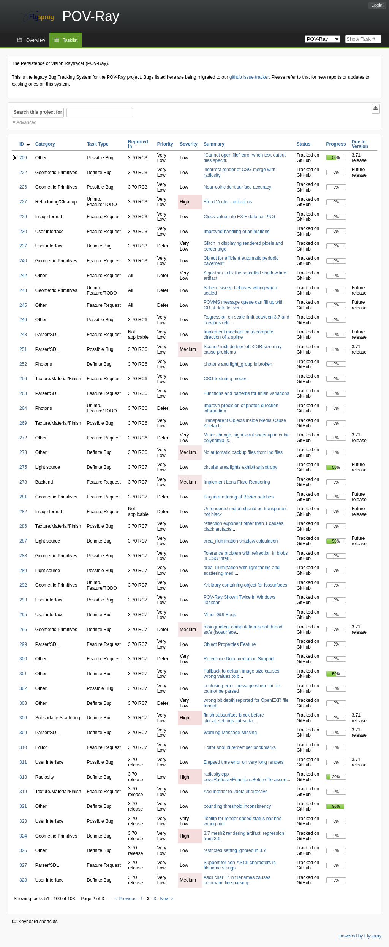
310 (23, 747)
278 (23, 482)
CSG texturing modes (225, 378)
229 (23, 216)
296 (23, 629)
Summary (214, 144)
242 (23, 275)
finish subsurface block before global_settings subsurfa (234, 717)
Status (304, 144)
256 (23, 378)
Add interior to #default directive (236, 791)
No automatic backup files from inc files (243, 452)
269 (23, 423)
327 (23, 865)
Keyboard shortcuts (35, 921)
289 (23, 570)
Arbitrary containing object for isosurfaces (245, 585)
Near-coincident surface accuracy (237, 187)
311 (23, 762)
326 (23, 850)
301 (23, 673)
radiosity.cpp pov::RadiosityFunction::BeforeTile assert (245, 776)
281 (23, 497)
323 (23, 821)
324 (23, 836)
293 (23, 600)
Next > (167, 898)
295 (23, 614)
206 (23, 157)
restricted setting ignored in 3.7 (235, 850)
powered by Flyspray (360, 936)
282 (23, 511)
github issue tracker (249, 77)
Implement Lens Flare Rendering (237, 482)
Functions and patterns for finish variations (246, 393)
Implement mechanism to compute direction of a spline (238, 334)
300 (23, 658)
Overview (35, 40)
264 (23, 408)
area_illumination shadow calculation (241, 541)
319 (23, 791)
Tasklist (70, 40)
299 (23, 644)
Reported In (138, 144)
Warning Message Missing (230, 732)
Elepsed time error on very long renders (244, 762)
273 (23, 452)
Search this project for (38, 112)
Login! (377, 5)
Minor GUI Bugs (220, 614)
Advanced (26, 122)
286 (23, 526)
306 (23, 717)
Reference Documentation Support (239, 658)
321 (23, 806)
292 (23, 585)
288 (23, 555)
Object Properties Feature (230, 644)
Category (45, 144)
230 (23, 231)
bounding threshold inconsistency (237, 806)
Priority (165, 144)
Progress (336, 144)
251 (23, 349)
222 (23, 172)
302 (23, 688)
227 (23, 202)
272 (23, 438)
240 (23, 260)
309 (23, 732)
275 (23, 467)
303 (23, 703)
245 (23, 305)
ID (24, 144)
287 (23, 541)
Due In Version (360, 144)
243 (23, 290)
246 (23, 319)
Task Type (97, 144)
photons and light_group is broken (238, 364)
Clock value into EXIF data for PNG (239, 216)
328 (23, 880)
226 (23, 187)
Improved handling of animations (236, 231)
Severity (189, 144)
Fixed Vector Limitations (228, 202)
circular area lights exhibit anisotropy (240, 467)
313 (23, 777)
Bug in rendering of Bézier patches (239, 497)
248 (23, 334)
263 (23, 393)
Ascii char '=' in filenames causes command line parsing (237, 880)
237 (23, 246)
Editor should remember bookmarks (240, 747)
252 (23, 364)
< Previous (125, 898)
